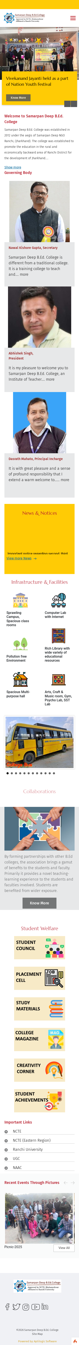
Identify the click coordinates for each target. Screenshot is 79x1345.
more (24, 274)
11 (50, 773)
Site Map (37, 1333)
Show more (12, 167)
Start (68, 773)
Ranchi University (28, 1149)
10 (45, 773)
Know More (18, 98)
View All (64, 1248)
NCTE (17, 1131)
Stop (71, 773)
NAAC (17, 1167)
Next (68, 742)
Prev (11, 742)
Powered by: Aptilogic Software (37, 1341)
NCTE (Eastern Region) (32, 1140)
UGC (16, 1158)
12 (54, 773)
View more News (19, 558)
